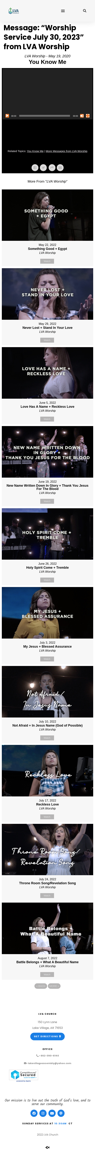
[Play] (7, 116)
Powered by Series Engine (47, 996)
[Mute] (82, 116)
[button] (63, 11)
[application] (47, 94)
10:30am (60, 1123)
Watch (47, 261)
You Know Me (35, 151)
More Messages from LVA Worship (66, 151)
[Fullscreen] (88, 116)
